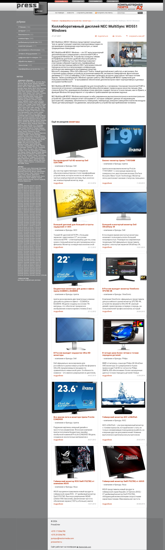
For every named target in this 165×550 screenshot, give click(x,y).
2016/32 (20, 270)
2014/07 (26, 224)
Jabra (31, 109)
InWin (32, 107)
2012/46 (26, 202)
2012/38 (26, 198)
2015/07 (20, 243)
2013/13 (20, 208)
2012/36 (38, 197)
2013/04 (38, 203)
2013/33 (38, 214)
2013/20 (38, 210)
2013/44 (32, 219)
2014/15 (26, 227)
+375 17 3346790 (58, 531)
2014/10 (20, 226)
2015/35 (20, 254)
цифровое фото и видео (30, 57)
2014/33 (32, 234)
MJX (43, 119)
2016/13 (32, 264)
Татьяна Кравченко (24, 181)
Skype (35, 141)
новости (70, 13)
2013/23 (26, 211)
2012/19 (32, 190)
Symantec (21, 146)
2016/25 (32, 267)
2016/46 (32, 275)
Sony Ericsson (30, 143)
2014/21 (32, 229)
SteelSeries (21, 144)
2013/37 (38, 216)
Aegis (43, 82)
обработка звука (26, 61)
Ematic (36, 96)
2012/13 (20, 189)
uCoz (27, 149)
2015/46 (38, 258)
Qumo (27, 136)
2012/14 (26, 189)
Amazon (20, 85)
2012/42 (26, 200)
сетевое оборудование (29, 54)
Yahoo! (35, 155)
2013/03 (32, 203)
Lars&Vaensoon (39, 162)
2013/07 (32, 205)
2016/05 (32, 261)
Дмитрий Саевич (23, 173)
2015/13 (32, 245)
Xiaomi (24, 155)
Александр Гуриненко (38, 168)
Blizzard (28, 90)
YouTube (20, 157)
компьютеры (25, 38)
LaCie (42, 111)
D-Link (20, 95)
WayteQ (28, 152)
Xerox (19, 155)
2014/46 (38, 238)
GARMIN (25, 101)
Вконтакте (26, 158)
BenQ (34, 88)
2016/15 (20, 265)
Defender (32, 95)
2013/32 (32, 214)
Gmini (25, 104)
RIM (39, 136)
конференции (29, 280)
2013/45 (38, 219)
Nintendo (34, 123)
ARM (29, 87)
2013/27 (26, 213)
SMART (20, 143)
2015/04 (26, 242)
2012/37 (20, 198)
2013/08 (38, 205)
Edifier (32, 96)
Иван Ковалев (34, 173)
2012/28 (38, 194)
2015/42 (38, 256)
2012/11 (32, 187)
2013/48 (32, 221)
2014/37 (32, 235)
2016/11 (20, 264)
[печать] (117, 36)
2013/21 (20, 211)
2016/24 (26, 267)
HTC (34, 106)
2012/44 (38, 200)
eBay (27, 96)
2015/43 (20, 258)
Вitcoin (20, 158)
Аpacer (33, 157)
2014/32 (26, 234)
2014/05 (38, 222)
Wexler (44, 152)
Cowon (38, 93)
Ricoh (35, 136)
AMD (25, 85)
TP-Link (34, 147)
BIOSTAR (43, 88)
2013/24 (32, 211)
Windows (32, 154)
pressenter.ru (56, 542)
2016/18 (26, 265)
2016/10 (38, 262)
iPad (44, 107)
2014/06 (20, 224)
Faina (19, 168)
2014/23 (20, 230)
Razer (31, 136)
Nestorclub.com (85, 547)
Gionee (20, 104)
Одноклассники (39, 158)
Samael (24, 168)
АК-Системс (40, 157)
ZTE (29, 157)
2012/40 (38, 198)
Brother (33, 90)
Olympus (25, 127)
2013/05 (20, 205)
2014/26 (38, 230)
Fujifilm (39, 99)
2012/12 (38, 187)
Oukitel (36, 128)
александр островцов (25, 170)
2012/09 (20, 187)
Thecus (42, 146)
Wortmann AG (39, 154)
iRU (28, 109)
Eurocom (20, 98)
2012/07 (32, 186)
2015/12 (26, 245)
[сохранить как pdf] (135, 36)
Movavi (20, 122)
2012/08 (38, 186)
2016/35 (38, 270)
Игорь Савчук (26, 174)
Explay (26, 98)
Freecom (34, 99)
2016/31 (38, 269)
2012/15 (32, 189)
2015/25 (32, 249)
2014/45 (32, 238)
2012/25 (20, 194)
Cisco (19, 91)
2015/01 (32, 240)
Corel (33, 93)
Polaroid (36, 133)
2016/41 (26, 273)
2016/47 (38, 275)
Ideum (20, 107)
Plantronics (31, 131)
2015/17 (32, 246)
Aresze (36, 160)
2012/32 (38, 195)
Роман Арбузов (31, 178)
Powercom (42, 133)
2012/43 (32, 200)
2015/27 (20, 251)
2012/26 (26, 194)
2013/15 (32, 208)
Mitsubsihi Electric (35, 119)
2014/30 (38, 232)
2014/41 (32, 237)
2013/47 (26, 221)
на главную (59, 13)
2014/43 (20, 238)
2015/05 (32, 242)
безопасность (25, 35)
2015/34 (38, 253)
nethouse (24, 123)
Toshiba (29, 147)
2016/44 (20, 275)
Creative (43, 93)
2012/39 (32, 198)
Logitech (39, 114)
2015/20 (26, 248)
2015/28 (26, 251)
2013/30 (20, 214)
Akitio (25, 83)
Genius (26, 103)
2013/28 (32, 213)
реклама (38, 280)
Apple (38, 85)
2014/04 (32, 222)
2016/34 (32, 270)
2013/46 (20, 221)
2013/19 (32, 210)
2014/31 (20, 234)
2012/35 (32, 197)
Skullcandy (29, 141)
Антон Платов (36, 170)
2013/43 (26, 219)
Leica (31, 112)
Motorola (32, 120)
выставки (21, 280)
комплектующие (27, 46)
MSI (34, 122)
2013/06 (26, 205)
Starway (37, 143)
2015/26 (38, 249)
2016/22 (38, 265)
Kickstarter (21, 111)
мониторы (87, 21)
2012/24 (38, 192)
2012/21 (20, 192)
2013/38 (20, 218)
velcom (40, 149)
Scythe (28, 139)
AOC (34, 85)
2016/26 (38, 267)
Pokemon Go (29, 133)
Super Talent (29, 144)
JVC (42, 109)
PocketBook (21, 133)
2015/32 (26, 253)
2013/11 (32, 206)
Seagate (33, 139)
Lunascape (21, 115)
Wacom (23, 152)
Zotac (25, 157)
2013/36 (32, 216)
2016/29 (26, 269)
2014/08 (32, 224)
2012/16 (38, 189)
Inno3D (25, 162)
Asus (39, 87)
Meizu (43, 115)
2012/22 (26, 192)
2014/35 (20, 235)
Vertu (26, 151)
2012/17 (20, 190)
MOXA (25, 122)
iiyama (24, 107)
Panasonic (27, 130)
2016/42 (32, 273)
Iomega (37, 107)
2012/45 (20, 202)
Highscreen (21, 106)
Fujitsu (20, 101)
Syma (39, 144)
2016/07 (20, 262)
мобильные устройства (30, 42)
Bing (38, 88)
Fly (24, 99)
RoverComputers (29, 138)
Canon (38, 90)
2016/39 (38, 272)
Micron (20, 119)
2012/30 (26, 195)
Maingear (38, 115)
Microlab (42, 117)
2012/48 (38, 202)
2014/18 (38, 227)
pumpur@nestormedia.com (62, 538)
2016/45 (26, 275)
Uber (24, 149)
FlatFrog (20, 99)
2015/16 (26, 246)
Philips (20, 131)
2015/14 (38, 245)
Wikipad (20, 154)
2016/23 (20, 267)
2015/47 (20, 259)
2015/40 (26, 256)
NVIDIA (30, 125)
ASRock (34, 87)
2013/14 (26, 208)
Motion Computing (23, 120)
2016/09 (32, 262)
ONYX (30, 127)
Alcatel (30, 83)
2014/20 (26, 229)
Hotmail (28, 106)
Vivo (19, 152)
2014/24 (26, 230)
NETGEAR (21, 163)
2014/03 (26, 222)
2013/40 (32, 218)
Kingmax (31, 162)
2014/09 (38, 224)
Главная (55, 21)
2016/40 (20, 273)
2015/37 (32, 254)
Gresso (43, 104)
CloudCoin (36, 91)
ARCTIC (25, 87)
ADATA (28, 82)
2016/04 (26, 261)
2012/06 (26, 186)
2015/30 (38, 251)
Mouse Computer (41, 120)
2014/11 (26, 226)
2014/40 (26, 237)
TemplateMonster (29, 146)
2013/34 (20, 216)
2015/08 (26, 243)
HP (32, 106)
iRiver (24, 109)
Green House (36, 104)
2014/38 (38, 235)
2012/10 (26, 187)
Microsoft (26, 119)
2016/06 (38, 261)
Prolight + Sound (29, 135)
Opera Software (38, 127)
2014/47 (20, 240)
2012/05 (20, 186)
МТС (31, 158)
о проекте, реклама (84, 13)
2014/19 (20, 229)
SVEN (35, 144)
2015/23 (20, 249)
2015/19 (20, 248)
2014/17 (32, 227)
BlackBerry (21, 90)
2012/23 (32, 192)
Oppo (19, 128)
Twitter (20, 149)
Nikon (29, 123)
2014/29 (32, 232)
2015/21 (32, 248)
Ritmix (43, 136)
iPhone (20, 109)
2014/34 (38, 234)
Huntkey (20, 162)
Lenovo (36, 112)
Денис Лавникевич (38, 171)
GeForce (41, 101)
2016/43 (38, 273)
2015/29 (32, 251)
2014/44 (26, 238)
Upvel (32, 149)
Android (29, 85)
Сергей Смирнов (39, 179)
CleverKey (29, 91)
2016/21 (32, 265)
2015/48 (26, 259)
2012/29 (20, 195)
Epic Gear (42, 160)
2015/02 (38, 240)
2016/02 (38, 259)
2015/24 (26, 249)
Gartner (31, 101)
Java (35, 109)
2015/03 (20, 242)
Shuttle (43, 139)
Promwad (37, 135)
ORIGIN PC (29, 128)
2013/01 (20, 203)
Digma (20, 96)
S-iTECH (37, 138)
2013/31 (26, 214)
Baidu (25, 88)
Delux (40, 95)
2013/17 (20, 210)
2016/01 (32, 259)
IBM (43, 106)
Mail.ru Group (29, 115)
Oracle (24, 128)
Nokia (40, 123)
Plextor (37, 131)
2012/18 (26, 190)
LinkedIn (29, 114)
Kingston (28, 111)
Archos (20, 87)
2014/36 (26, 235)
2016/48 (43, 275)
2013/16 (38, 208)
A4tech (20, 82)
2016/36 (20, 272)
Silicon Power (22, 141)
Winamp (26, 154)
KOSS (33, 111)
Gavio (36, 101)
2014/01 (38, 221)
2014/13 (38, 226)
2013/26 (20, 213)
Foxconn (28, 99)
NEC (19, 123)
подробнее (58, 183)
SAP (25, 139)
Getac (31, 103)
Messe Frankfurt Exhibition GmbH (28, 117)
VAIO (36, 149)
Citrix (23, 91)
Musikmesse (40, 122)
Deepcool (25, 95)
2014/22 (38, 229)
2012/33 (20, 197)
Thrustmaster (22, 147)
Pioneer (25, 131)
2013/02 (26, 203)
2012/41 (20, 200)
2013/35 (26, 216)
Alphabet (41, 83)
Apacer (31, 160)
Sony (24, 143)
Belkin (30, 88)
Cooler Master (26, 93)
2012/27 (32, 194)
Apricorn (43, 85)
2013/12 (38, 206)
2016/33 (26, 270)
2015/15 (20, 246)
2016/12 (26, 264)
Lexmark (20, 114)
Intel (28, 107)
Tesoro (27, 163)
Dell (36, 95)
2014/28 (26, 232)
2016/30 (32, 269)
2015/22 (38, 248)
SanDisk (20, 139)
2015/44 (26, 258)
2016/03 (20, 261)
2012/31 (32, 195)
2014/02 (20, 222)
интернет (24, 31)
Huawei (39, 106)
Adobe (33, 82)
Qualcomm (21, 136)
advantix (38, 82)
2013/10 (26, 206)
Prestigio (20, 135)
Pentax (43, 130)
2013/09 (20, 206)
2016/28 (20, 269)
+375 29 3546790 (58, 535)
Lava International (23, 112)
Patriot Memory (36, 130)
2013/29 (38, 213)
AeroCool (20, 83)
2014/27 (20, 232)
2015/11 (20, 245)
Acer (24, 82)
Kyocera (37, 111)
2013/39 (26, 218)
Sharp (38, 139)
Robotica (20, 138)
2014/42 (38, 237)
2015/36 (26, 254)
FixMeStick (38, 98)
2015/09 (32, 243)
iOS (41, 107)
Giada (35, 103)
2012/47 (32, 202)
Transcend (41, 147)
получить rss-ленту (103, 13)
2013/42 (20, 219)
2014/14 (20, 227)
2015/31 (20, 253)
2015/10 (38, 243)
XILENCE (29, 155)
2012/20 (38, 190)
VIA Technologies (33, 151)
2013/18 (26, 210)
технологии (25, 65)
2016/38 (32, 272)
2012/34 (26, 197)
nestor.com (61, 1)
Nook (25, 125)
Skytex (40, 141)
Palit (22, 130)
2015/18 (38, 246)
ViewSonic (43, 151)
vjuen (29, 168)
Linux (34, 114)
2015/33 (32, 253)
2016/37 (26, 272)
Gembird (20, 103)
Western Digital (36, 152)
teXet (37, 146)
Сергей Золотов (28, 179)
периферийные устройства (31, 69)
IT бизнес (24, 27)
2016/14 (38, 264)
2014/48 (26, 240)
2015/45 (32, 258)
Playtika (20, 160)
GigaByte (41, 103)
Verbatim (20, 151)
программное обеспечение (31, 50)
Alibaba (35, 83)
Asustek (20, 88)
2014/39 (20, 237)
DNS (24, 96)
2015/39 (20, 256)
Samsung (43, 138)
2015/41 (32, 256)
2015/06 (38, 242)
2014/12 (32, 226)
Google (29, 104)
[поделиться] (101, 36)
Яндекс (25, 160)
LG (25, 114)
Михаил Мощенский (33, 176)
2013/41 (38, 218)
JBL (39, 109)
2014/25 (32, 230)
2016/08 (26, 262)
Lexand (41, 112)
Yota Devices (42, 155)
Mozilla (30, 122)
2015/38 (38, 254)
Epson (41, 96)
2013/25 (38, 211)
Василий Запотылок (24, 171)
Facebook (31, 98)
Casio (42, 90)
